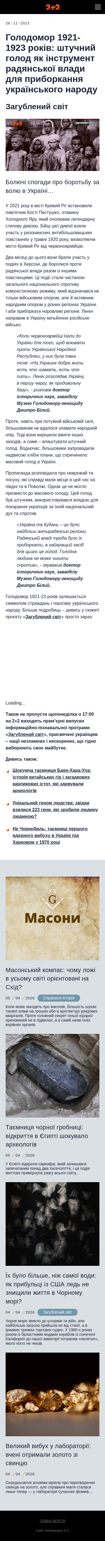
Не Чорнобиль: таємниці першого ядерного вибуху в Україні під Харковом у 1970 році (50, 835)
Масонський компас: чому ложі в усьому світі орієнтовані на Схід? (50, 978)
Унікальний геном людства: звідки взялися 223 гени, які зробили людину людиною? (55, 810)
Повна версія (52, 1521)
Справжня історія (58, 998)
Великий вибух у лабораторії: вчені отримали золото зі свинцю (48, 1454)
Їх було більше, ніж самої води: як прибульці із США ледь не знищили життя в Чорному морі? (51, 1288)
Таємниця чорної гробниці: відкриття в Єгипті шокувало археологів (47, 1136)
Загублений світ (37, 106)
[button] (98, 7)
